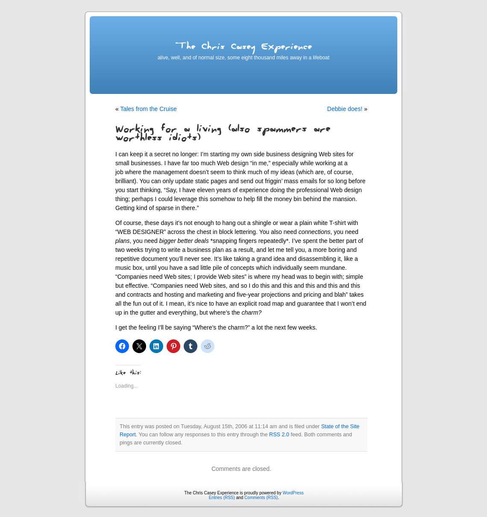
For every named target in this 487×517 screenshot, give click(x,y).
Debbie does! (345, 108)
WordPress (292, 493)
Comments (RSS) (261, 497)
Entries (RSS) (222, 497)
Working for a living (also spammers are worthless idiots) (222, 134)
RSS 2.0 (279, 435)
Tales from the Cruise (148, 108)
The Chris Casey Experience (243, 48)
